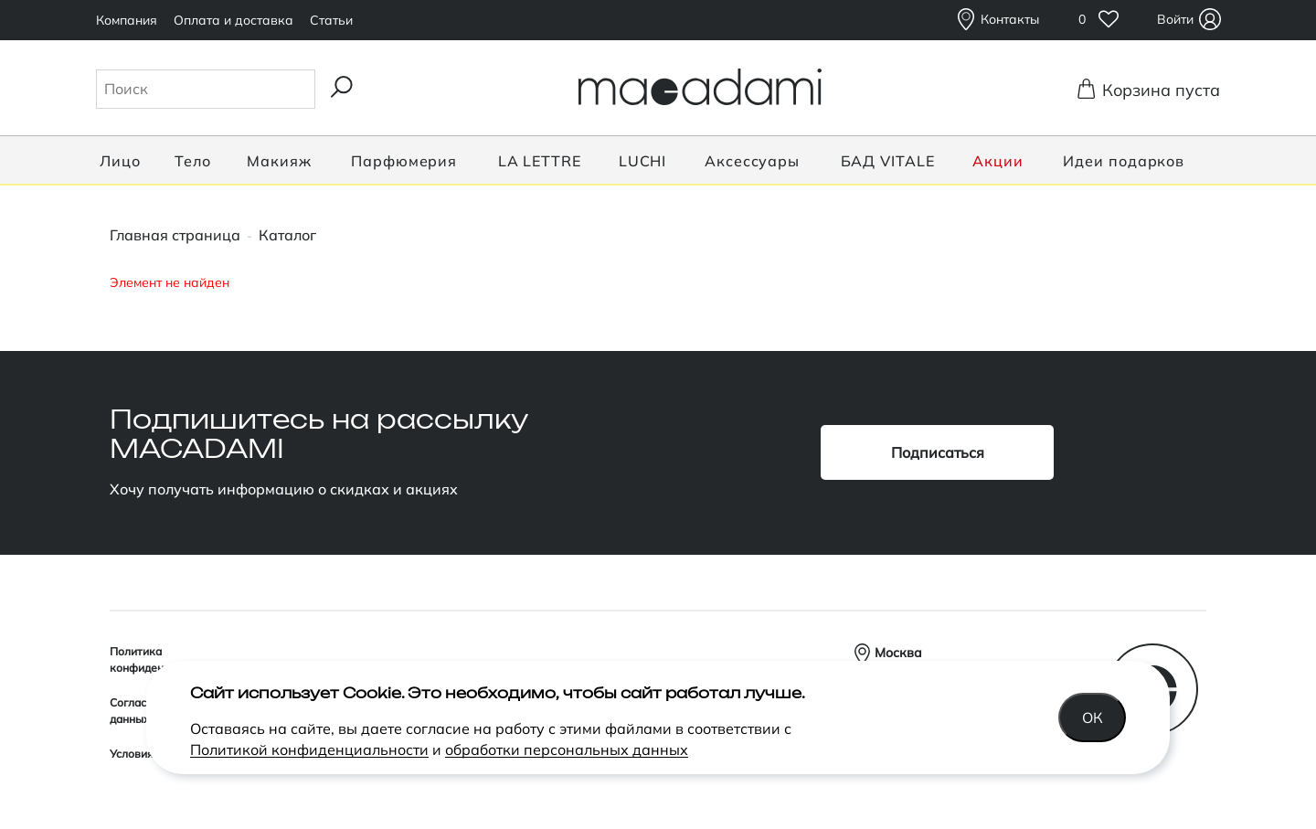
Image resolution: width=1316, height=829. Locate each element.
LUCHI (643, 161)
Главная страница (175, 235)
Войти (1177, 19)
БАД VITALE (888, 161)
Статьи (331, 20)
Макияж (279, 161)
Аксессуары (752, 161)
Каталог (287, 235)
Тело (193, 161)
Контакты (1010, 19)
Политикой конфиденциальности (309, 749)
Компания (126, 20)
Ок (1092, 717)
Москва (898, 652)
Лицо (120, 161)
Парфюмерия (404, 161)
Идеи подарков (1123, 161)
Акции (998, 161)
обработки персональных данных (566, 749)
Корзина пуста (1155, 90)
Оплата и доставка (233, 20)
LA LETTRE (539, 161)
